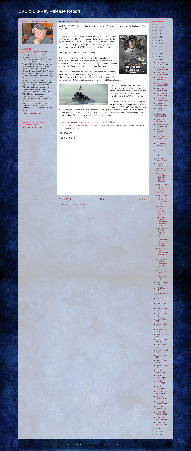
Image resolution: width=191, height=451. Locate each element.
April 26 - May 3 (162, 350)
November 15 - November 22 (161, 89)
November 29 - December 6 (161, 79)
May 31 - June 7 (162, 324)
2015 (157, 59)
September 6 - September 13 (161, 145)
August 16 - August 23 (160, 159)
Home (103, 199)
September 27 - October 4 (162, 125)
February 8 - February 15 (161, 403)
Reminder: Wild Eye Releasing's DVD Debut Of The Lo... (162, 188)
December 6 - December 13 (161, 74)
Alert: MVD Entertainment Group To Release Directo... (162, 177)
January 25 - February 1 (161, 413)
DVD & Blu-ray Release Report (36, 52)
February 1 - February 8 (161, 408)
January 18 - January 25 (161, 418)
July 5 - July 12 (162, 298)
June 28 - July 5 (162, 303)
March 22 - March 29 (160, 372)
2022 (157, 37)
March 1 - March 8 (160, 387)
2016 (157, 56)
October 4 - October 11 (160, 120)
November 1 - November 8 (161, 99)
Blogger (119, 445)
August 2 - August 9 (160, 169)
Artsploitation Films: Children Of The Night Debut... (161, 210)
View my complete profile (31, 113)
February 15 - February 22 (161, 397)
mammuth (103, 445)
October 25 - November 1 (161, 105)
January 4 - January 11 (160, 423)
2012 (157, 435)
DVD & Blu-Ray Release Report (49, 11)
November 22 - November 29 (161, 84)
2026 (157, 24)
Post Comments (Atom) (77, 204)
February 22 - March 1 (161, 392)
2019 (157, 47)
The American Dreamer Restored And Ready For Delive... (162, 221)
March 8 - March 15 (160, 382)
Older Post (141, 199)
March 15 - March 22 (160, 377)
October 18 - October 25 (161, 110)
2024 (157, 31)
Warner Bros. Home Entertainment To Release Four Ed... (162, 252)
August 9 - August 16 (160, 164)
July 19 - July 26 (163, 288)
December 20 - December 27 (161, 63)
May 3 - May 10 (162, 345)
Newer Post (65, 199)
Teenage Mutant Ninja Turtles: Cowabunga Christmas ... (162, 242)
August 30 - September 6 (160, 152)
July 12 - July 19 (163, 293)
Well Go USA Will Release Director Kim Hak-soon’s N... (161, 264)
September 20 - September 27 (162, 130)
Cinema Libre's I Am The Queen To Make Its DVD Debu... (162, 232)
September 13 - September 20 (162, 138)
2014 (157, 428)
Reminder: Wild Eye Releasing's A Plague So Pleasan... (162, 199)
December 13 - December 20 (161, 68)
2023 (157, 34)
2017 (157, 53)
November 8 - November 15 (161, 94)
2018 (157, 50)
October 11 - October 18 (161, 115)
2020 (157, 43)
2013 (157, 431)
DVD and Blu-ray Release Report (77, 125)
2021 (157, 40)
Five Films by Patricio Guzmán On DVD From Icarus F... (161, 275)
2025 (157, 27)
